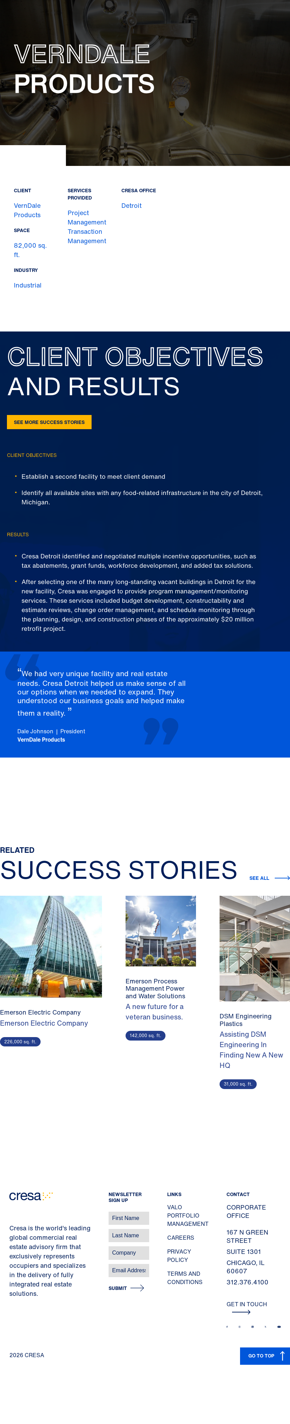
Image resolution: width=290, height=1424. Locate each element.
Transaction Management (87, 236)
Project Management (87, 217)
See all (259, 878)
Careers (180, 1237)
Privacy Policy (179, 1255)
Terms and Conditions (185, 1278)
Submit (118, 1288)
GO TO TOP (261, 1355)
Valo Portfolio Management (187, 1215)
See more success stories (49, 422)
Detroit (131, 205)
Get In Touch (247, 1307)
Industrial (28, 285)
